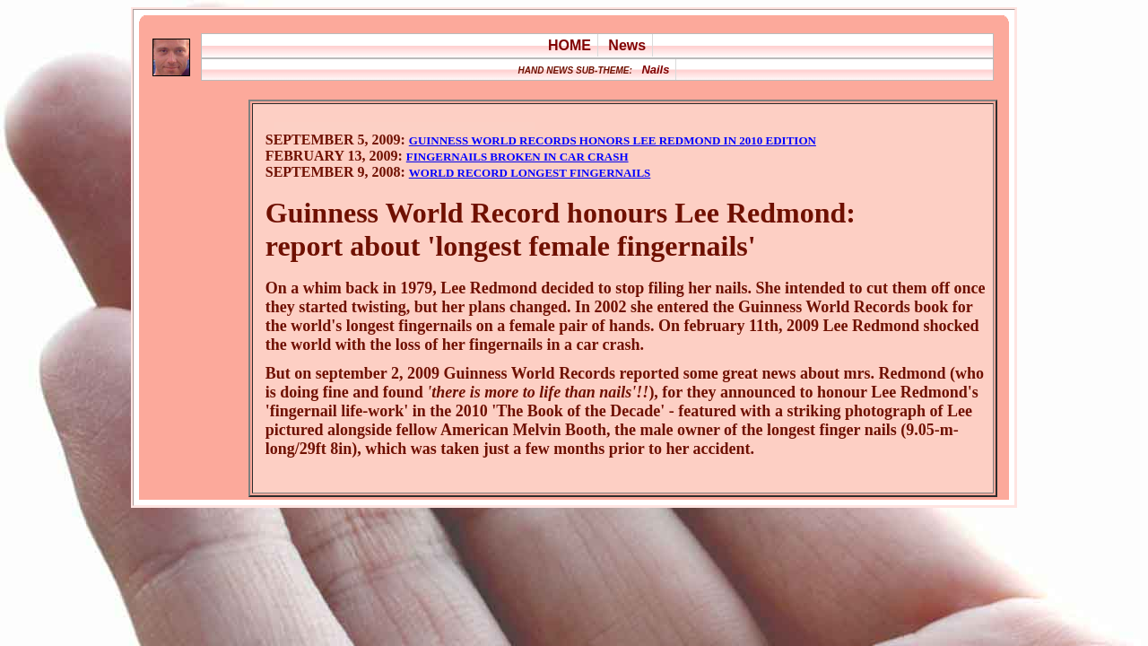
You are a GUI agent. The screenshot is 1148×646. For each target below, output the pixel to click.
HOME (569, 45)
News (627, 45)
